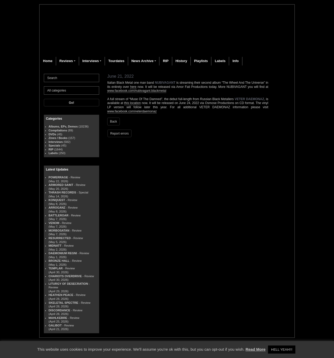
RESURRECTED (60, 238)
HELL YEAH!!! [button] (282, 349)
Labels (220, 61)
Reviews (66, 61)
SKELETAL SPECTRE (63, 302)
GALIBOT (55, 325)
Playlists (201, 61)
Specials (54, 145)
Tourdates (116, 61)
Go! (71, 103)
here (133, 87)
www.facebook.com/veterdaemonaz (132, 111)
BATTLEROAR (58, 215)
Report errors (119, 133)
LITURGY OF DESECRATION (68, 283)
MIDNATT (55, 245)
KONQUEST (57, 200)
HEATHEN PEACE (61, 294)
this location (132, 103)
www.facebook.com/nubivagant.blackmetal (136, 91)
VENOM (54, 222)
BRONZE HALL (59, 260)
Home (47, 61)
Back (113, 121)
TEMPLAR (56, 268)
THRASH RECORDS (62, 192)
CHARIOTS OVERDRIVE (65, 276)
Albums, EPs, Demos (63, 126)
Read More (256, 349)
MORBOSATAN (59, 230)
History (181, 61)
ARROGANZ (57, 207)
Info (235, 61)
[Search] (71, 78)
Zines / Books (58, 137)
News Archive (142, 61)
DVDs (52, 134)
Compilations (58, 130)
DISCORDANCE (59, 310)
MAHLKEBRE (58, 317)
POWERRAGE (58, 177)
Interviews (90, 61)
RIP (166, 61)
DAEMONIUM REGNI (63, 253)
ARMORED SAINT (61, 184)
